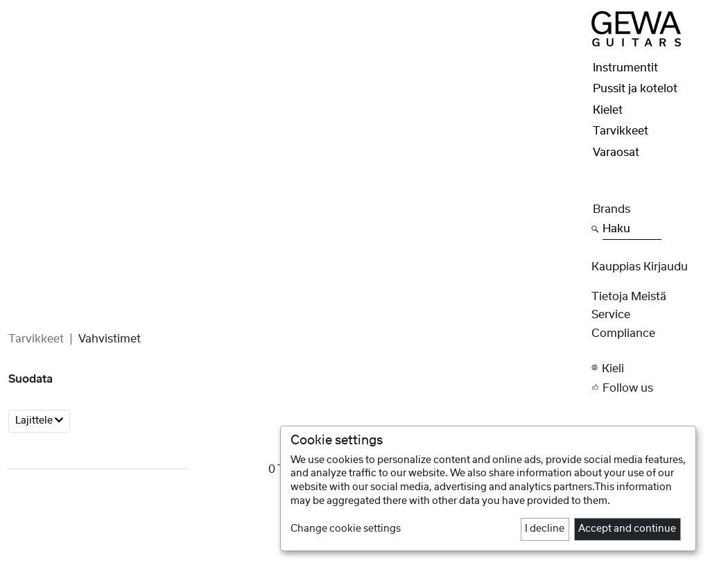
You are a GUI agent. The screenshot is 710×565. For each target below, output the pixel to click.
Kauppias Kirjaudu (639, 266)
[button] (646, 368)
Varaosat (616, 152)
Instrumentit (625, 67)
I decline (544, 529)
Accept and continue (627, 529)
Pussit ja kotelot (635, 88)
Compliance (623, 333)
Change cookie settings (346, 529)
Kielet (608, 110)
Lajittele (39, 420)
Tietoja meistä (628, 296)
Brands (611, 209)
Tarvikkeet (36, 339)
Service (610, 314)
